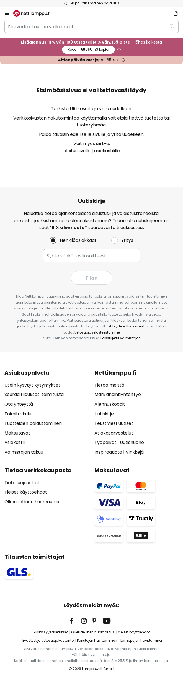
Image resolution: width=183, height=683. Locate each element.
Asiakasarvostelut (113, 433)
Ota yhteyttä (18, 404)
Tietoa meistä (109, 385)
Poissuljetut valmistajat (120, 338)
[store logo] (35, 13)
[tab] (46, 412)
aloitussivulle (77, 151)
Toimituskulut (18, 414)
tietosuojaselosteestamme (97, 332)
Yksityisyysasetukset (50, 632)
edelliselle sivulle (87, 134)
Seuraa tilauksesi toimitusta (34, 394)
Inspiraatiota (108, 452)
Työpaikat (105, 442)
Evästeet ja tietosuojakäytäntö (48, 640)
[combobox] (91, 26)
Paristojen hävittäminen (97, 640)
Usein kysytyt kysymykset (32, 385)
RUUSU (88, 49)
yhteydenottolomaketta (128, 326)
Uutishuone (132, 442)
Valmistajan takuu (23, 452)
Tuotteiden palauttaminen (33, 423)
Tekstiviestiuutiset (113, 423)
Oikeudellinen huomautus (31, 502)
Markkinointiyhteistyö (117, 394)
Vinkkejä (135, 452)
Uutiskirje (104, 414)
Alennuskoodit (109, 404)
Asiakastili (14, 442)
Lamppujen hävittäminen (141, 640)
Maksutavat (17, 433)
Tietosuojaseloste (23, 482)
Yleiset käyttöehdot (25, 492)
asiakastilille (107, 151)
